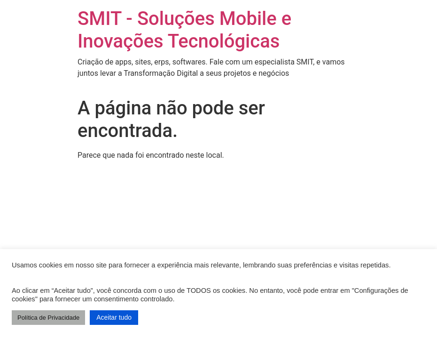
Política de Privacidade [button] (48, 317)
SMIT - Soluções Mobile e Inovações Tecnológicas (184, 30)
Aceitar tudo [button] (114, 317)
